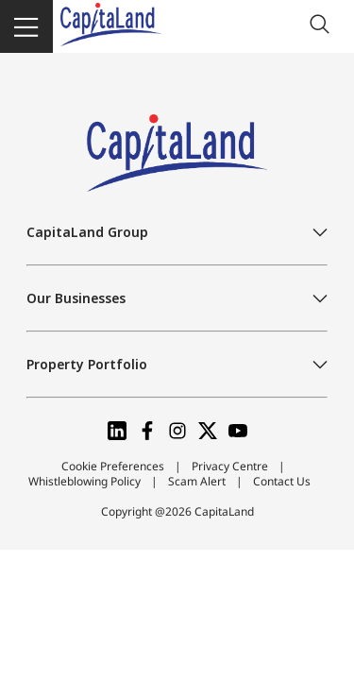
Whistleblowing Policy (84, 481)
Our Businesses (76, 298)
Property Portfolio (86, 364)
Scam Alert (197, 481)
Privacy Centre (230, 466)
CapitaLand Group (87, 232)
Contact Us (282, 481)
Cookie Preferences (112, 466)
